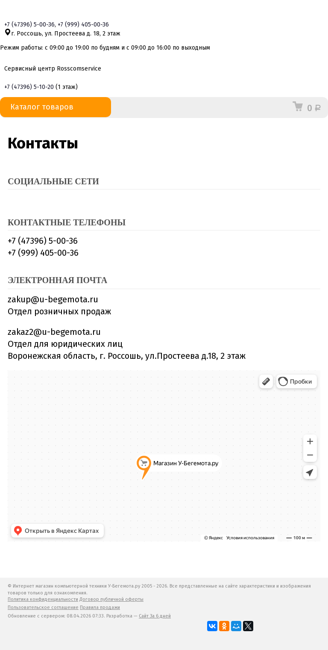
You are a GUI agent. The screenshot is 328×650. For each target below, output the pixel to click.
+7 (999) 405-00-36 (43, 253)
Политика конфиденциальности (43, 599)
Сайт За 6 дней (155, 616)
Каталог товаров (55, 107)
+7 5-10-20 (29, 87)
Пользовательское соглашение (43, 607)
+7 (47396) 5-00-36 (43, 241)
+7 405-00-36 (83, 24)
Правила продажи (100, 607)
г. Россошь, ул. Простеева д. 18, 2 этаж (62, 33)
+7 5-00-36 (29, 24)
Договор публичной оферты (111, 599)
